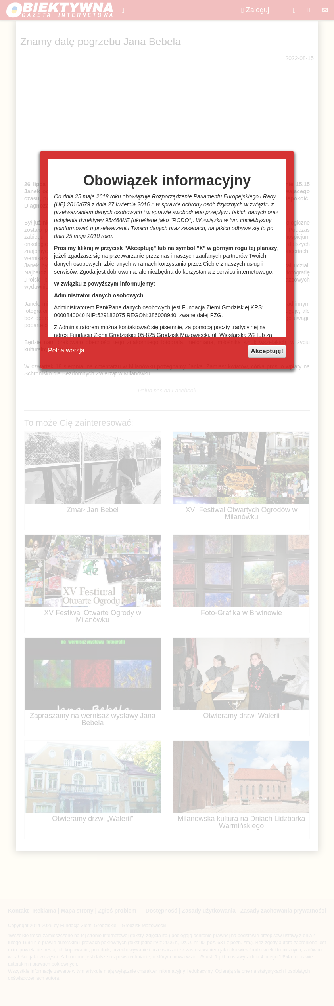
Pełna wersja (66, 350)
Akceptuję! (267, 351)
